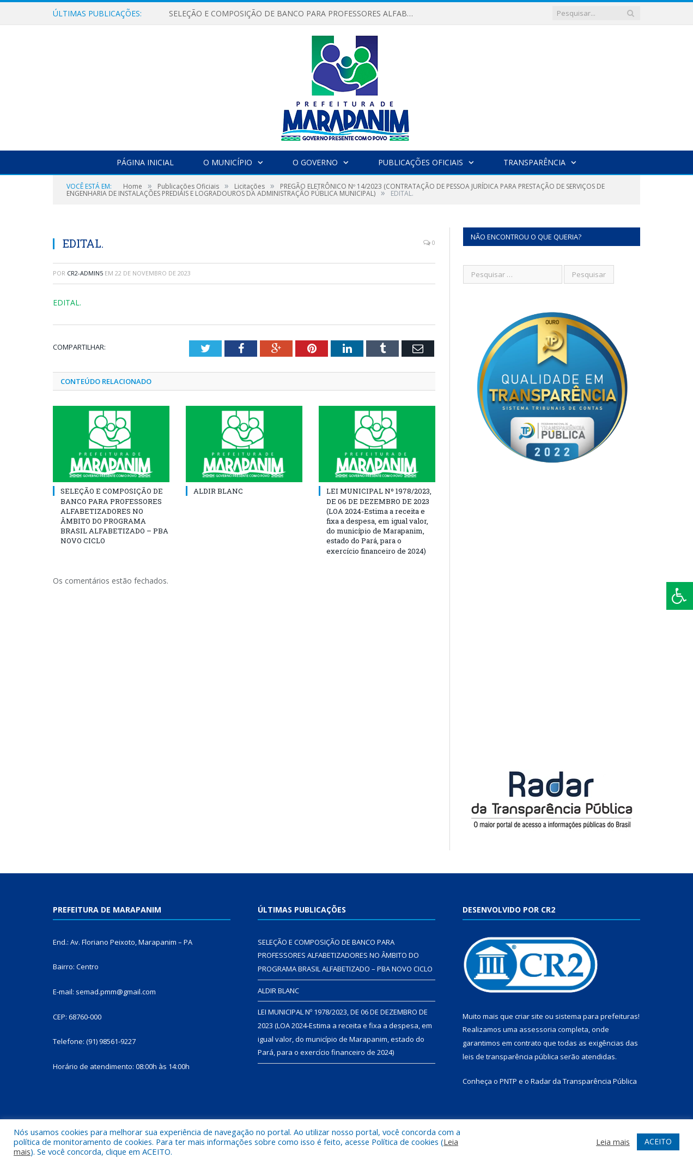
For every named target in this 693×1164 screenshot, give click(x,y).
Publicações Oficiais (420, 162)
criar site (529, 1016)
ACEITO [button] (658, 1141)
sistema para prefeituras (596, 1016)
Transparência (534, 162)
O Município (227, 162)
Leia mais (613, 1142)
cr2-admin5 (85, 273)
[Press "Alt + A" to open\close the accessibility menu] (679, 596)
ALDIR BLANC (218, 491)
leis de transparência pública (510, 1056)
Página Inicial (145, 162)
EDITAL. (67, 302)
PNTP (508, 1081)
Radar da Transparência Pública (584, 1081)
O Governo (315, 162)
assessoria (537, 1029)
